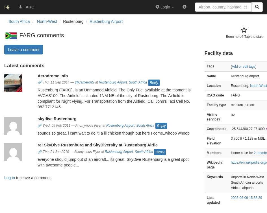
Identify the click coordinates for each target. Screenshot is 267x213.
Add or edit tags (243, 67)
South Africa (138, 83)
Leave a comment (23, 49)
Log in (9, 177)
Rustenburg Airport (106, 21)
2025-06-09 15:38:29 (246, 198)
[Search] (257, 7)
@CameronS (84, 83)
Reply (154, 83)
